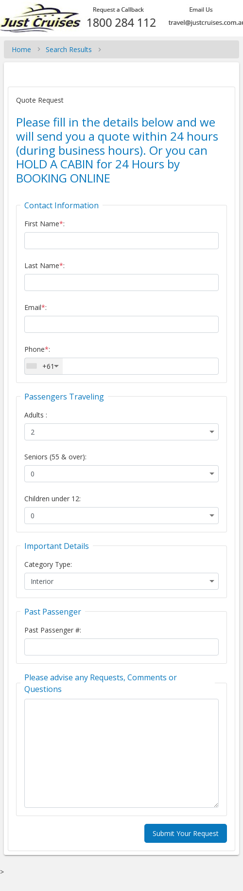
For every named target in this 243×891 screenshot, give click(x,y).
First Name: (44, 223)
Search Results (69, 49)
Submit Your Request (186, 833)
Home (21, 49)
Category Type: (48, 564)
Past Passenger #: (52, 630)
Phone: (37, 349)
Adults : (35, 414)
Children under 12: (52, 498)
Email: (35, 307)
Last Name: (44, 265)
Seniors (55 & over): (55, 456)
